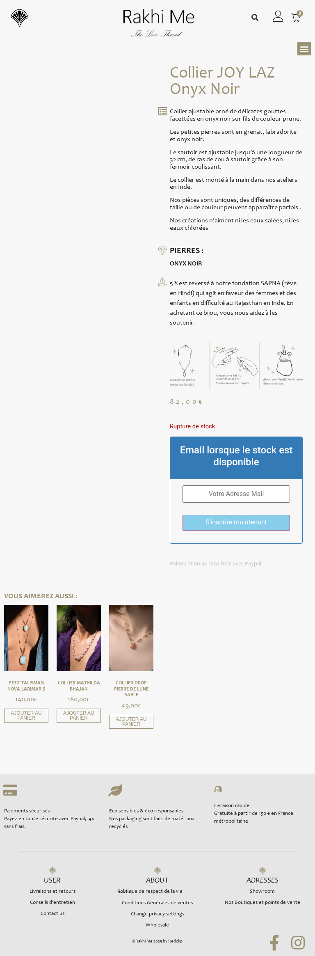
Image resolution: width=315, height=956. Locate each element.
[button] (255, 17)
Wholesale (157, 925)
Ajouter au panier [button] (26, 715)
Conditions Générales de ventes (157, 903)
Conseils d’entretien (52, 903)
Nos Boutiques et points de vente (262, 903)
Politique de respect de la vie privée (150, 892)
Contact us (52, 914)
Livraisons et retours (52, 891)
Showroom (262, 891)
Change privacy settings (157, 914)
